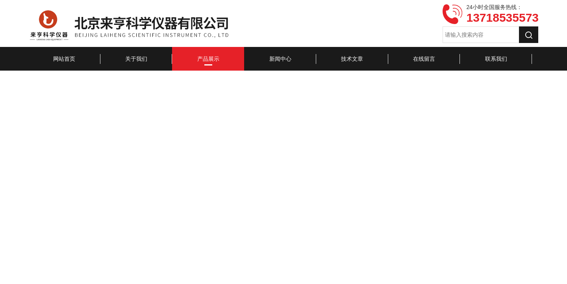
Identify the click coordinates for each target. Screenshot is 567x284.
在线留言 (424, 59)
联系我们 (496, 59)
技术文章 (352, 59)
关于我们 (136, 59)
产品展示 (208, 59)
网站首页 (64, 59)
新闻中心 (280, 59)
